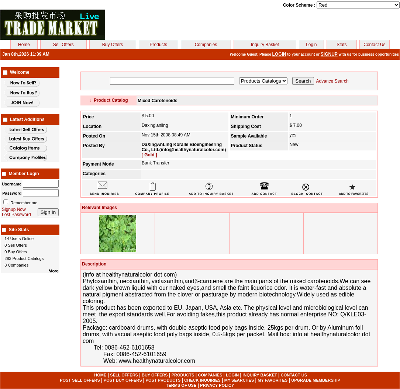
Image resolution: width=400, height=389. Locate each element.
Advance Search (332, 81)
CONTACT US (294, 375)
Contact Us (374, 44)
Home (24, 44)
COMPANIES (210, 375)
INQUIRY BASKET (259, 375)
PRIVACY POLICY (217, 385)
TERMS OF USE (181, 385)
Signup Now (14, 209)
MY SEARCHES (239, 380)
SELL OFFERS (124, 375)
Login (311, 44)
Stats (341, 44)
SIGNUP (329, 54)
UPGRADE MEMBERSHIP (315, 380)
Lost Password (16, 214)
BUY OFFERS (155, 375)
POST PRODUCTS (163, 380)
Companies (206, 44)
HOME (100, 375)
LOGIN (279, 54)
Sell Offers (63, 44)
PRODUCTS (183, 375)
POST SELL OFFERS (80, 380)
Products (158, 44)
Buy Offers (112, 44)
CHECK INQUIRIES (202, 380)
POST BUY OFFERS (123, 380)
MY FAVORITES (272, 380)
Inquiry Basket (265, 44)
